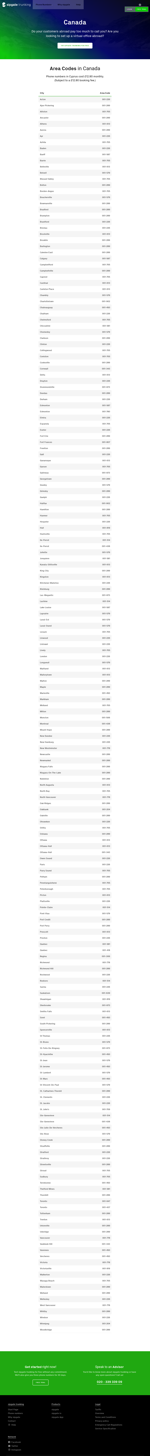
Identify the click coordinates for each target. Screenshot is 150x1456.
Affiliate (101, 1441)
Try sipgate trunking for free (75, 46)
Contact (12, 1421)
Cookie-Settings (134, 1441)
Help (78, 5)
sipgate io (47, 1413)
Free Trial (141, 5)
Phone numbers (15, 1413)
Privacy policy (83, 1421)
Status (116, 1441)
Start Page (13, 1410)
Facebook (119, 1410)
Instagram (119, 1417)
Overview (81, 1413)
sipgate (46, 1410)
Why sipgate (64, 5)
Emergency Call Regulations (90, 1425)
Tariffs (79, 1410)
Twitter (117, 1413)
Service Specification (87, 1429)
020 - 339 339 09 (109, 1382)
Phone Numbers (43, 5)
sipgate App (48, 1417)
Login (129, 5)
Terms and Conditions (87, 1417)
